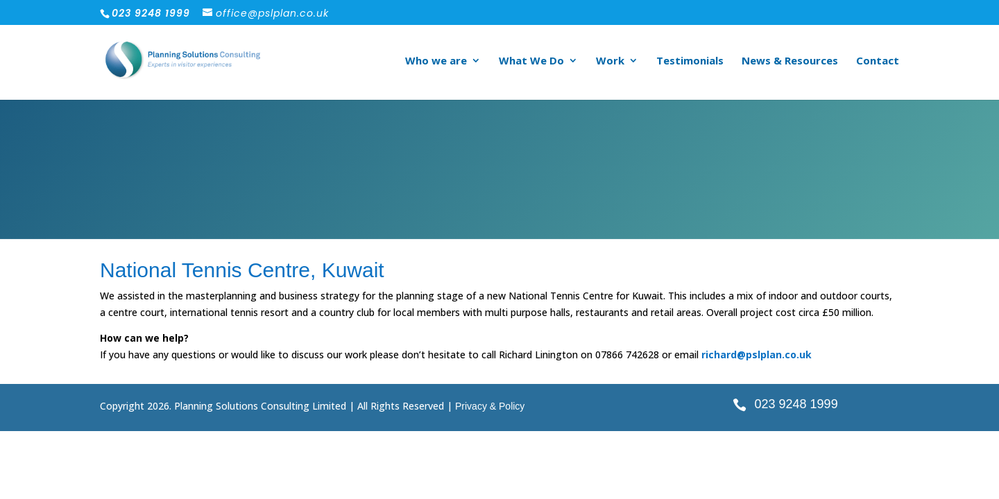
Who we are (436, 61)
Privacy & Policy (489, 406)
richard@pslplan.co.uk (756, 354)
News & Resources (790, 61)
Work (610, 61)
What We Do (531, 61)
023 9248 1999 (796, 404)
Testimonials (690, 61)
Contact (877, 61)
